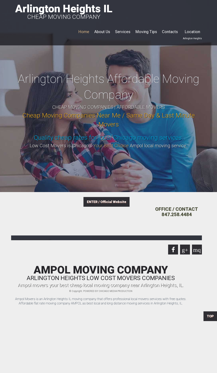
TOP (210, 316)
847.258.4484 (177, 214)
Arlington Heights (192, 38)
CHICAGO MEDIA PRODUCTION (115, 291)
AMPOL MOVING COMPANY (100, 273)
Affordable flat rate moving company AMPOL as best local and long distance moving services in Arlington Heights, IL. (101, 303)
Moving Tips (146, 31)
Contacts (170, 31)
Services (122, 31)
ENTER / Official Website (106, 202)
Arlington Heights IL (63, 11)
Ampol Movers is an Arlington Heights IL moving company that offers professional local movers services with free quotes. (100, 299)
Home (83, 31)
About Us (102, 31)
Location (192, 31)
